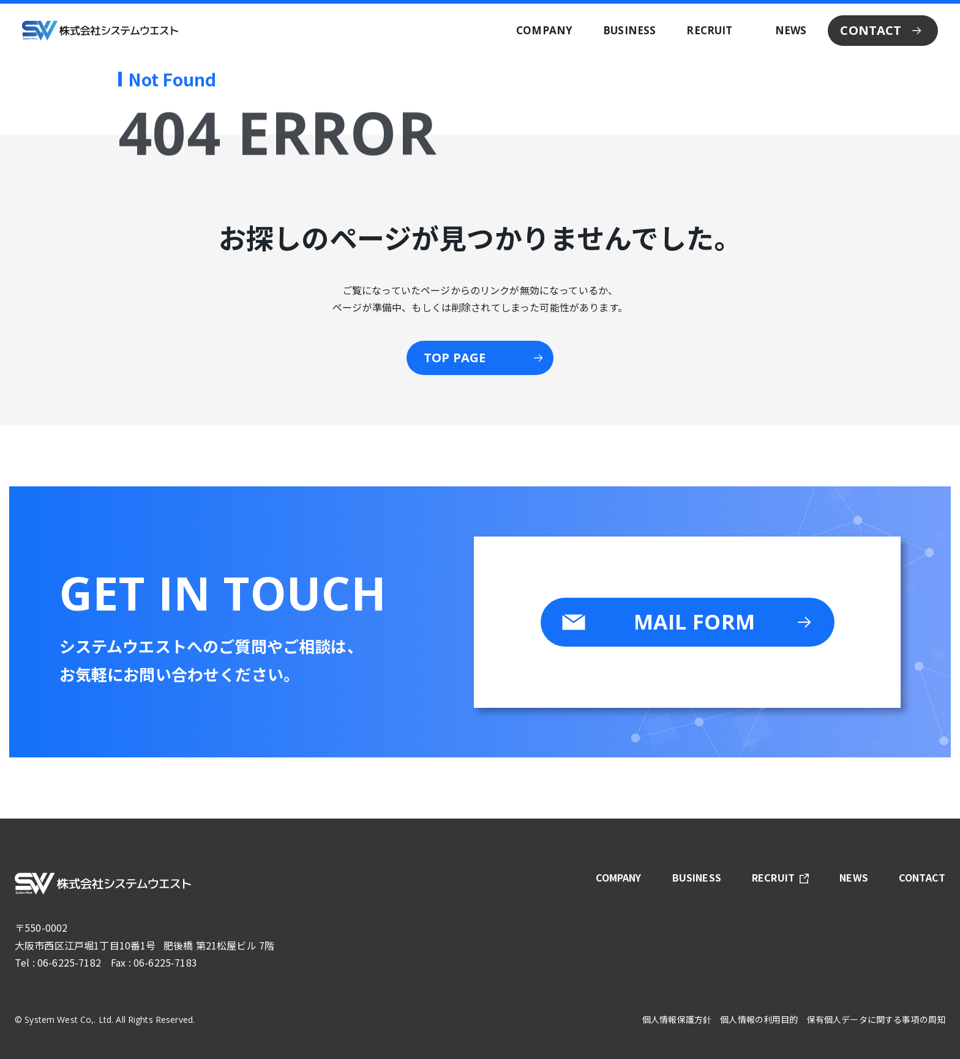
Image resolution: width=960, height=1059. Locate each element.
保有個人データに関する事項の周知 (876, 1019)
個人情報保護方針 (676, 1019)
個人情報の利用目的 (759, 1019)
